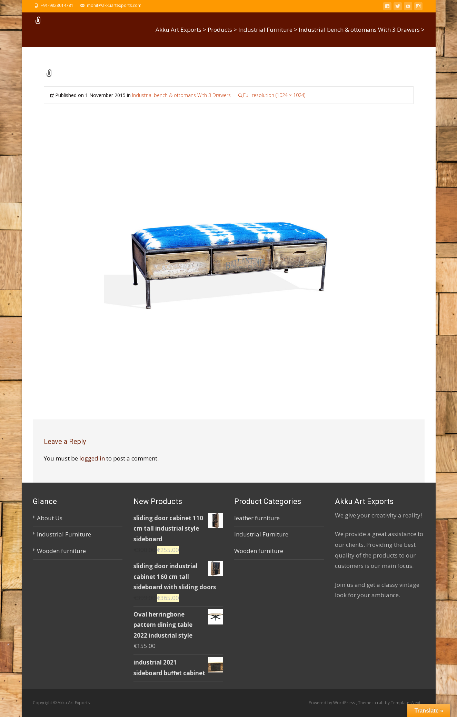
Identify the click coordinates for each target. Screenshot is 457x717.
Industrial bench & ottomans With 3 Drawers (181, 95)
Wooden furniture (61, 551)
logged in (92, 458)
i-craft (378, 703)
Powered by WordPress (332, 703)
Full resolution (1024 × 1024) (274, 95)
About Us (49, 518)
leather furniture (257, 518)
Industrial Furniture (64, 534)
